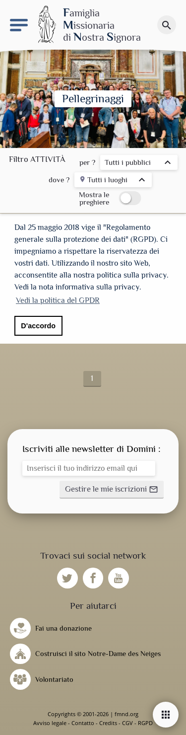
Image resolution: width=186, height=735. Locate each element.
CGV (127, 723)
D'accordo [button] (38, 326)
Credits (108, 723)
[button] (112, 490)
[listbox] (139, 163)
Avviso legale (49, 723)
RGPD (145, 723)
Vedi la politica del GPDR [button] (58, 300)
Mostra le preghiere (94, 198)
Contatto (82, 723)
